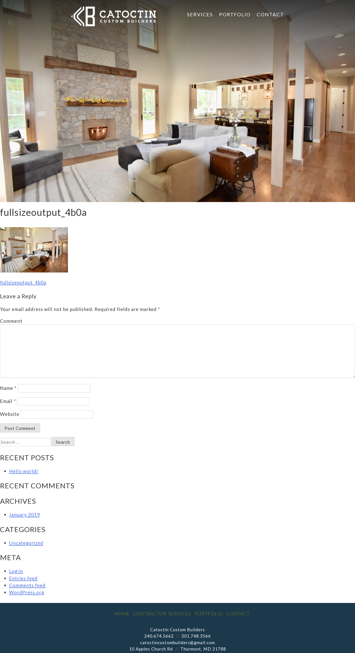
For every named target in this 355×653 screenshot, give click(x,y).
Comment (11, 321)
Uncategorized (26, 543)
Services (200, 14)
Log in (16, 571)
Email (8, 401)
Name (8, 388)
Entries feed (23, 578)
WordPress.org (26, 592)
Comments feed (27, 585)
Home (122, 613)
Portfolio (235, 14)
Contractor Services (162, 613)
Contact (270, 14)
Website (9, 414)
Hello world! (23, 471)
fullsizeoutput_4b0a (23, 282)
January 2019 (24, 514)
